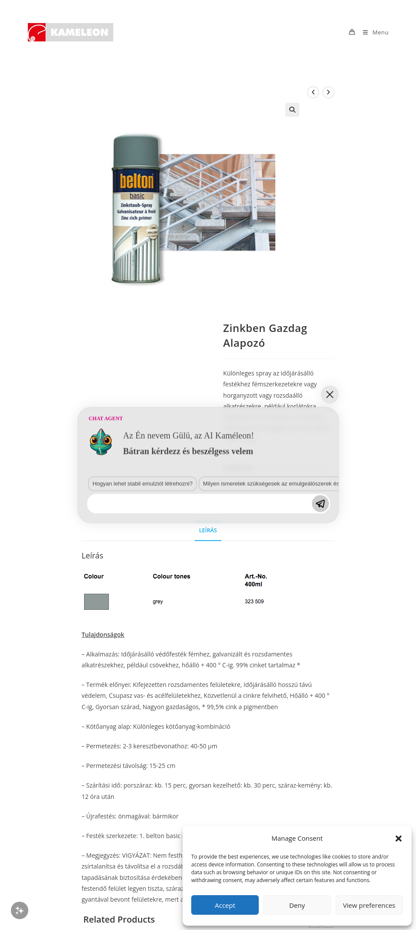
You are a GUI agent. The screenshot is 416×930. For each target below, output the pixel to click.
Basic (230, 477)
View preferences (369, 905)
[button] (398, 838)
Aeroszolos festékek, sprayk (292, 467)
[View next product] (328, 92)
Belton (248, 477)
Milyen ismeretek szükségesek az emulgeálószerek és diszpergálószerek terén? (165, 711)
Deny (297, 905)
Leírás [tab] (208, 530)
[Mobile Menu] (372, 32)
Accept (225, 905)
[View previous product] (313, 92)
